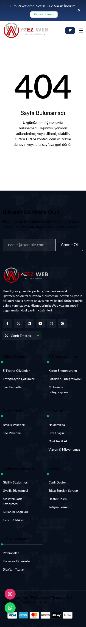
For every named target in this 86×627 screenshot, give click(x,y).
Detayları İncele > (44, 14)
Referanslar (11, 553)
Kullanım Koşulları (15, 512)
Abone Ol (69, 244)
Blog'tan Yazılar (13, 569)
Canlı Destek (18, 335)
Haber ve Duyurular (17, 561)
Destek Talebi (58, 499)
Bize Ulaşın (56, 433)
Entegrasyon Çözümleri (19, 379)
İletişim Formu (59, 507)
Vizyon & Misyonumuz (64, 449)
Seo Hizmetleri (13, 387)
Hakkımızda (57, 425)
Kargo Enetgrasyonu (63, 370)
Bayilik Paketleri (14, 425)
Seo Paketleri (12, 433)
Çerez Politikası (13, 520)
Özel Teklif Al (58, 441)
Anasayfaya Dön (43, 159)
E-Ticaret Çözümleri (17, 370)
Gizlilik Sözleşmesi (15, 482)
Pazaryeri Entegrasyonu (65, 379)
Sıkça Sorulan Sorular (63, 490)
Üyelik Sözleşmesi (15, 490)
